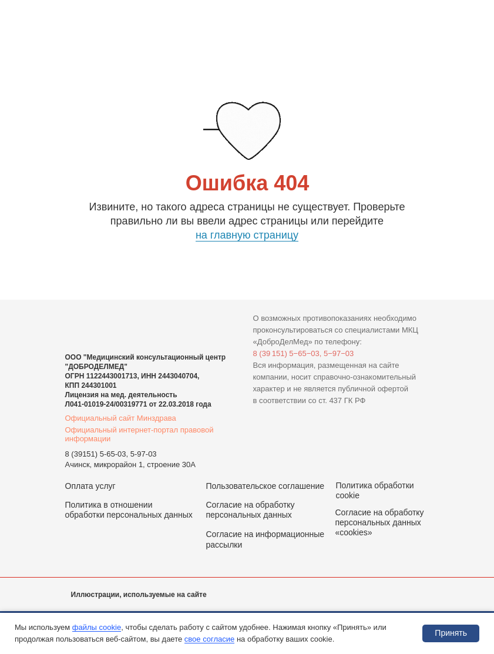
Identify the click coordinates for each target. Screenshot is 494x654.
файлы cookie (96, 627)
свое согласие (209, 639)
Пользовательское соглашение (265, 486)
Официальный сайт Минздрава (120, 418)
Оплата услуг (90, 486)
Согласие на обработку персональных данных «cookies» (379, 522)
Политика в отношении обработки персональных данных (129, 509)
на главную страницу (247, 235)
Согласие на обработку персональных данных (250, 509)
